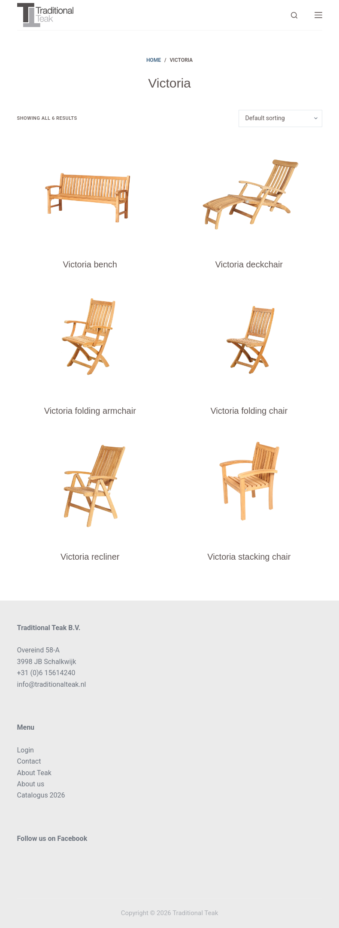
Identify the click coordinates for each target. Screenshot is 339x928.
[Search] (294, 15)
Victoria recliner (90, 556)
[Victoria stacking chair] (249, 485)
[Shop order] (280, 118)
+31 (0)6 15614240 (46, 673)
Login (25, 750)
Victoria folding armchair (90, 410)
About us (31, 784)
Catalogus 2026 (41, 795)
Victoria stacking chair (249, 556)
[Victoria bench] (90, 192)
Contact (29, 761)
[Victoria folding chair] (249, 338)
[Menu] (318, 15)
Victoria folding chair (249, 410)
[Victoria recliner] (90, 485)
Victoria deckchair (249, 264)
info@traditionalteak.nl (51, 684)
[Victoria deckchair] (249, 192)
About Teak (34, 773)
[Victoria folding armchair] (90, 338)
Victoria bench (90, 264)
